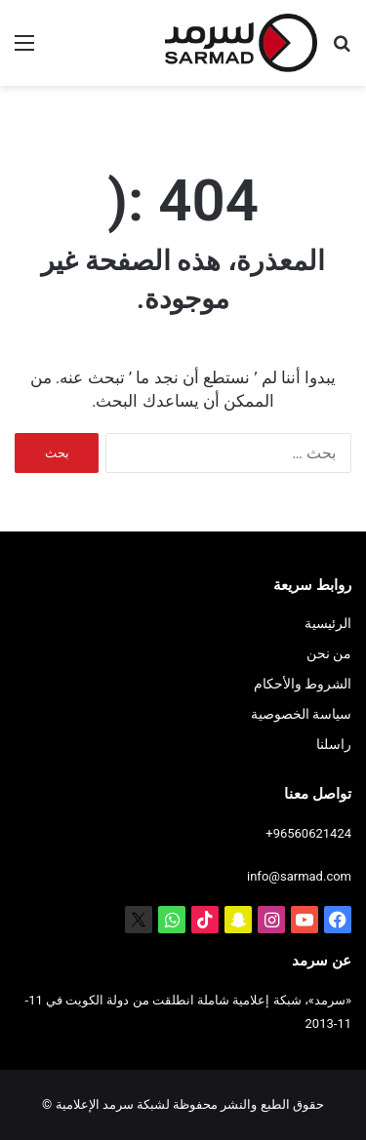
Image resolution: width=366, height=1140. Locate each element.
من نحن (328, 653)
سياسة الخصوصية (301, 714)
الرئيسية (328, 623)
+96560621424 (308, 833)
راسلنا (333, 744)
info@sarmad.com (299, 876)
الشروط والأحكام (302, 683)
